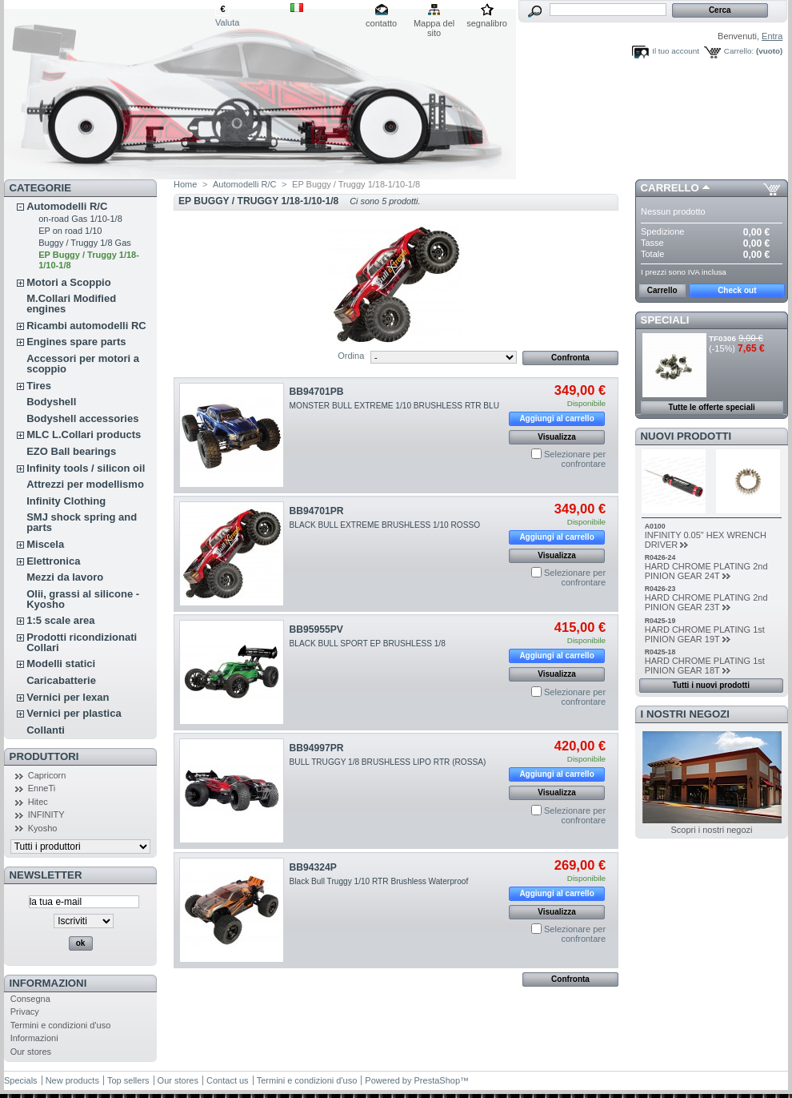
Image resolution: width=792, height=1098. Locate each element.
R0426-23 (660, 589)
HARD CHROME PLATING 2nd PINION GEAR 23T (706, 602)
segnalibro (486, 23)
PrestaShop (437, 1080)
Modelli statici (60, 664)
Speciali (665, 320)
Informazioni (48, 983)
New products (72, 1080)
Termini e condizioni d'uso (60, 1025)
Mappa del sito (434, 24)
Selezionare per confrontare (575, 459)
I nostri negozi (685, 714)
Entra (772, 36)
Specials (21, 1080)
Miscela (45, 544)
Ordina (351, 355)
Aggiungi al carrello (556, 418)
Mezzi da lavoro (64, 577)
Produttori (44, 756)
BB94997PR (317, 748)
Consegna (30, 998)
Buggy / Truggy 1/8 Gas (84, 242)
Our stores (30, 1051)
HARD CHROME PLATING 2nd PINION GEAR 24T (706, 571)
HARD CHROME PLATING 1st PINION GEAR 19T (705, 634)
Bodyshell (51, 402)
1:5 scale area (60, 620)
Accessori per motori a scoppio (82, 363)
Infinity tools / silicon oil (85, 468)
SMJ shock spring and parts (81, 522)
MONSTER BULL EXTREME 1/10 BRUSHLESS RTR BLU (394, 405)
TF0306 (722, 338)
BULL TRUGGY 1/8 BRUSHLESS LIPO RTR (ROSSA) (388, 762)
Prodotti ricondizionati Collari (81, 642)
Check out (737, 290)
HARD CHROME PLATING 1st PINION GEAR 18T (705, 665)
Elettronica (53, 561)
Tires (38, 386)
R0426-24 (660, 557)
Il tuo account (675, 50)
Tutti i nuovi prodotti (710, 685)
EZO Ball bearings (71, 451)
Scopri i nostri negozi (711, 830)
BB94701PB (317, 391)
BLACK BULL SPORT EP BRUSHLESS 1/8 (370, 643)
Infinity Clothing (66, 501)
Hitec (38, 801)
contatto (381, 23)
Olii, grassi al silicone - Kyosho (82, 599)
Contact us (227, 1080)
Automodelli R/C (66, 206)
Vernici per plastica (74, 713)
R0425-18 (660, 652)
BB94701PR (317, 511)
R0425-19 (660, 621)
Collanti (45, 730)
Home (185, 184)
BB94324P (313, 867)
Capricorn (47, 775)
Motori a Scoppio (68, 282)
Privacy (24, 1011)
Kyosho (43, 828)
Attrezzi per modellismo (85, 484)
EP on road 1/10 (70, 230)
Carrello (670, 188)
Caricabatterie (61, 680)
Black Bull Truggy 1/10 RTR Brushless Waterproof (379, 881)
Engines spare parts (76, 342)
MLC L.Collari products (83, 434)
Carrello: (739, 50)
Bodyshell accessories (82, 418)
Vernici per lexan (67, 697)
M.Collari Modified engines (71, 303)
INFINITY (46, 814)
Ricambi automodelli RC (86, 326)
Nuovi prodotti (686, 436)
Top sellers (128, 1080)
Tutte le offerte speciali (712, 407)
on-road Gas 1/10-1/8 (80, 218)
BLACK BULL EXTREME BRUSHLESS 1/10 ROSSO (385, 525)
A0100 (655, 526)
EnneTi (41, 788)
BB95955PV (316, 629)
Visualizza (557, 436)
